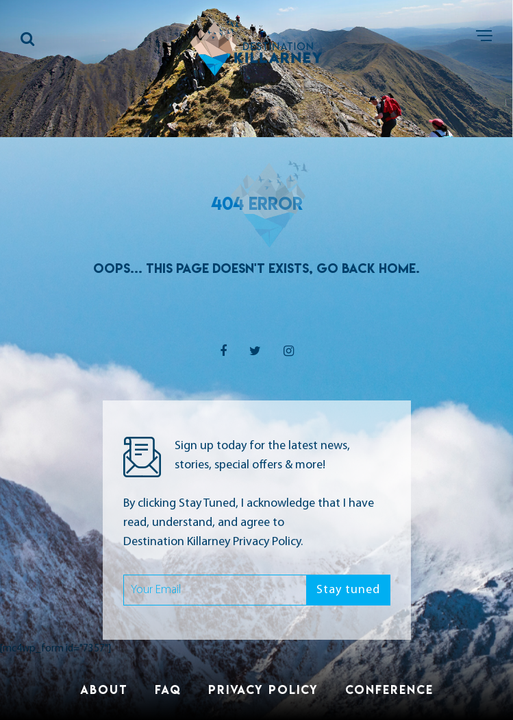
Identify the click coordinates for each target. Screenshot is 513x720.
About (104, 689)
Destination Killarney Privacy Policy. (213, 542)
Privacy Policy (263, 689)
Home (397, 268)
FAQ (168, 689)
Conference (389, 689)
